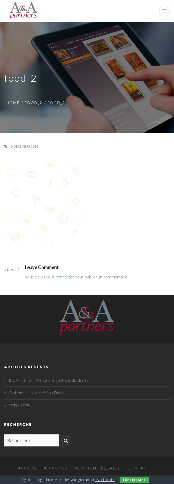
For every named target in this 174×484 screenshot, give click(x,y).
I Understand (134, 479)
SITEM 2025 (19, 405)
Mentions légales (97, 468)
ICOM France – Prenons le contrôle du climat (48, 380)
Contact (139, 468)
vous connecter (60, 277)
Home (13, 103)
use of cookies (105, 479)
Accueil (27, 468)
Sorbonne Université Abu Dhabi (37, 392)
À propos (56, 468)
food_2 (33, 103)
